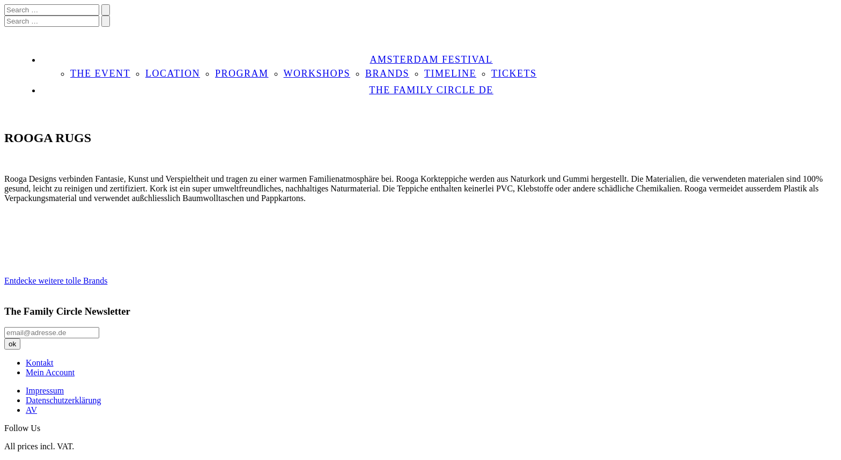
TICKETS (514, 73)
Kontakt (40, 362)
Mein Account (50, 372)
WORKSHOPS (317, 73)
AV (31, 409)
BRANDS (387, 73)
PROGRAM (242, 73)
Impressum (45, 390)
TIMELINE (450, 73)
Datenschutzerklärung (63, 400)
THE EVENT (100, 73)
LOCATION (172, 73)
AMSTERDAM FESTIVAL (431, 59)
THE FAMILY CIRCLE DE (431, 90)
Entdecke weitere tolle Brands (55, 280)
